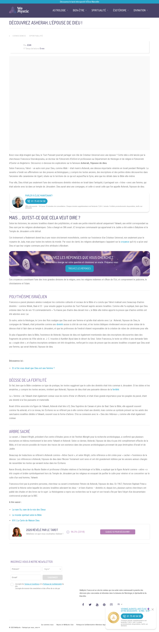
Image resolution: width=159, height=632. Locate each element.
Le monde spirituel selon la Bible (27, 515)
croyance (125, 241)
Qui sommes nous (47, 625)
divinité (59, 324)
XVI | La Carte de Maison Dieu (25, 520)
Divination (140, 10)
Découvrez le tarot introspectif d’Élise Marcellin (79, 2)
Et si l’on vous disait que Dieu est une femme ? (33, 368)
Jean (29, 45)
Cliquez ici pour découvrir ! (117, 532)
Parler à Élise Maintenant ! (39, 195)
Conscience (19, 36)
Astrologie (59, 10)
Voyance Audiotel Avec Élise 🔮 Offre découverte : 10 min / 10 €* (135, 610)
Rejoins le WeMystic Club (64, 625)
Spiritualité (36, 36)
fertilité (116, 389)
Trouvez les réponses (79, 268)
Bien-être (78, 10)
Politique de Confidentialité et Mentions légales (92, 625)
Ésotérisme (119, 10)
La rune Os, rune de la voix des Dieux (29, 509)
